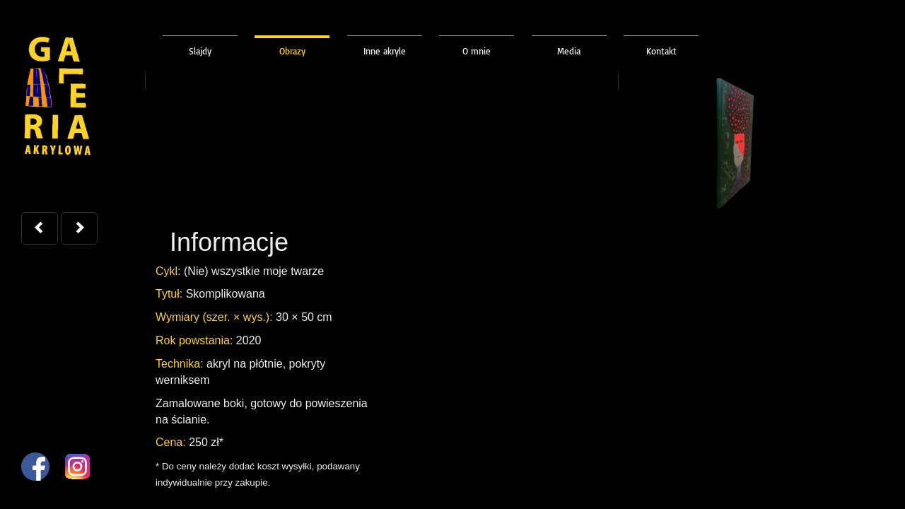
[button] (39, 228)
